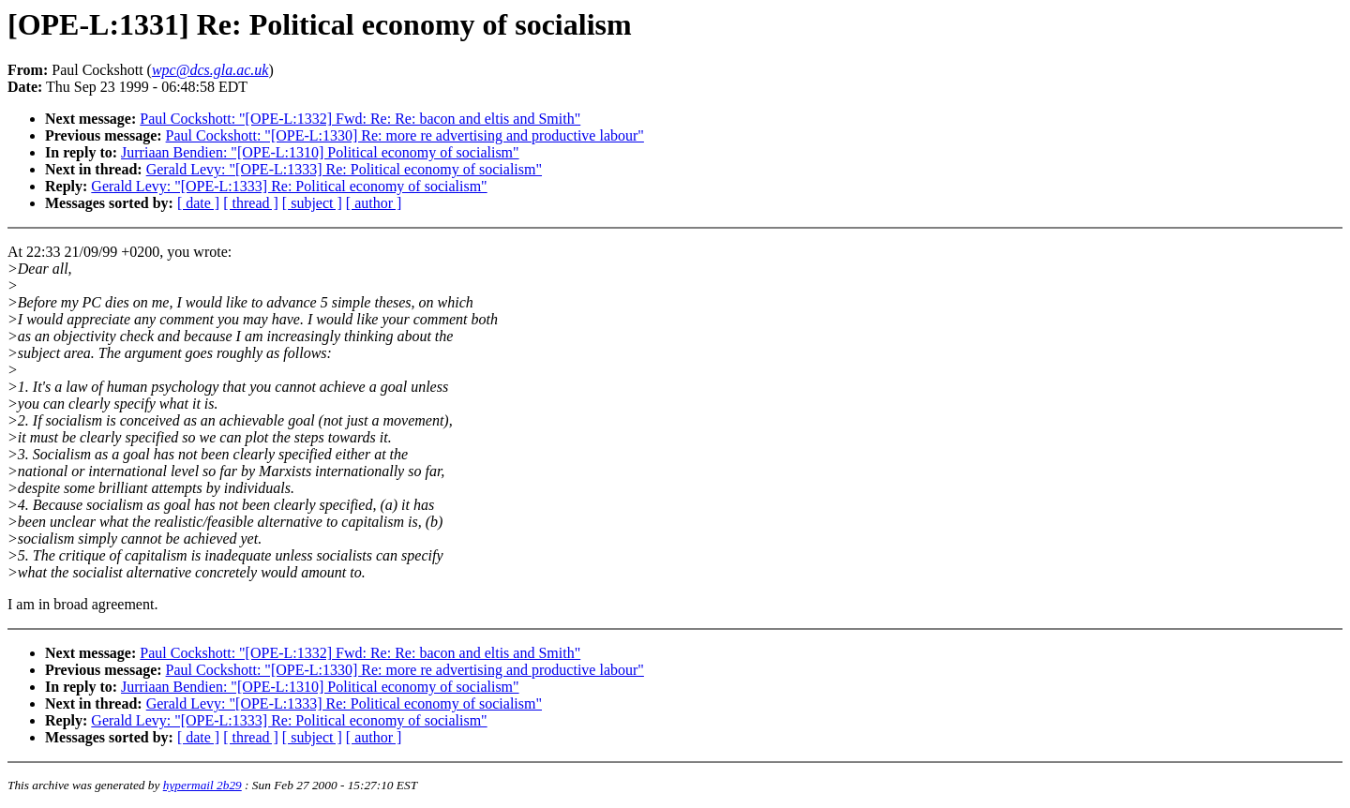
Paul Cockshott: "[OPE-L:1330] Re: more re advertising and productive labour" (405, 135)
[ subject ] (312, 203)
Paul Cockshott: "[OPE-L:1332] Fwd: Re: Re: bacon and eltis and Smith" (360, 119)
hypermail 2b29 (202, 785)
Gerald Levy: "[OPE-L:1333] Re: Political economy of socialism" (344, 169)
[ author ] (374, 203)
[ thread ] (250, 203)
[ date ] (198, 203)
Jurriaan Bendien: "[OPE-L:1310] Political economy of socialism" (320, 152)
